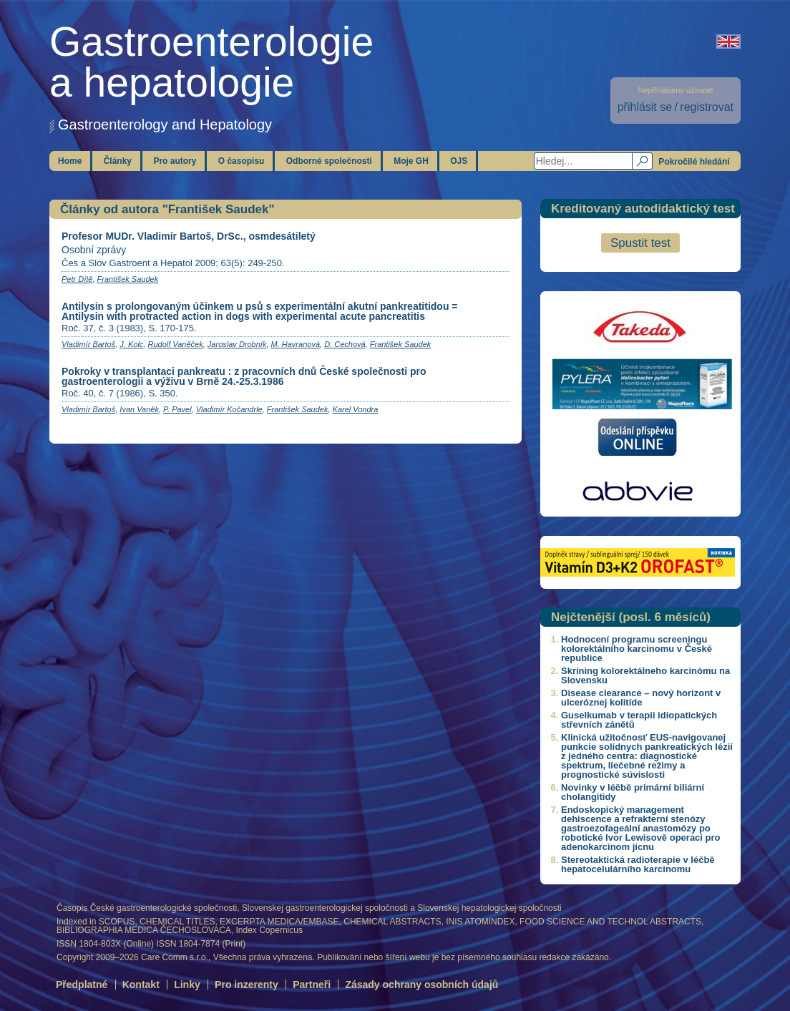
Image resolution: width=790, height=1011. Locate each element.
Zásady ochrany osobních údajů (421, 985)
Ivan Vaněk (139, 409)
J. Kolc (131, 344)
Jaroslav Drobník (237, 344)
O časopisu (241, 161)
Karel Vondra (356, 409)
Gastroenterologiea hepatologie (211, 62)
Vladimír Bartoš (88, 344)
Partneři (312, 985)
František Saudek (128, 279)
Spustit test (640, 243)
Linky (187, 985)
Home (70, 161)
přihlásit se (645, 107)
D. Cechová (344, 344)
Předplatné (81, 985)
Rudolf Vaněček (175, 344)
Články (118, 161)
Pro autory (174, 161)
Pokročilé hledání (693, 162)
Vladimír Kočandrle (229, 409)
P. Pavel (177, 409)
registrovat (706, 107)
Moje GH (411, 161)
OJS (458, 161)
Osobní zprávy (94, 250)
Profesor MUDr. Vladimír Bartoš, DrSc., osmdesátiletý (189, 236)
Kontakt (141, 985)
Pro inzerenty (246, 985)
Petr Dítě (77, 279)
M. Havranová (295, 344)
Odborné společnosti (329, 161)
